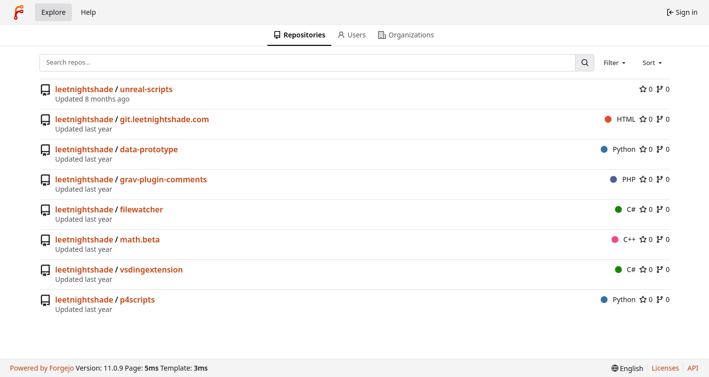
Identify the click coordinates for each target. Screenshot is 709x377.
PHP (623, 179)
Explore (53, 12)
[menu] (628, 368)
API (692, 368)
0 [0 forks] (663, 89)
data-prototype (149, 149)
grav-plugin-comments (163, 179)
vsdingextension (151, 269)
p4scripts (137, 300)
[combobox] (615, 62)
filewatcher (141, 209)
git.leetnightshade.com (164, 119)
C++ (624, 239)
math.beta (140, 239)
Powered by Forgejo (42, 368)
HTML (620, 119)
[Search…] (584, 62)
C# (625, 209)
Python (618, 149)
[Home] (18, 12)
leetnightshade (84, 89)
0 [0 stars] (646, 89)
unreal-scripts (146, 89)
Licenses (665, 368)
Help (88, 12)
